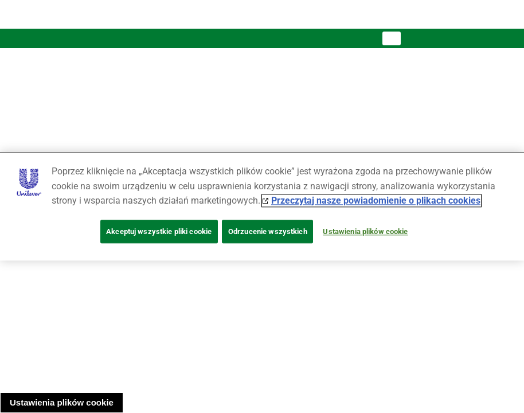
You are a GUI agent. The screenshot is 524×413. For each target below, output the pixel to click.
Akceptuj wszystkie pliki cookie (159, 231)
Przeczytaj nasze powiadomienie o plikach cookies (375, 201)
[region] (262, 206)
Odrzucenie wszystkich (267, 231)
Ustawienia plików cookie (62, 402)
